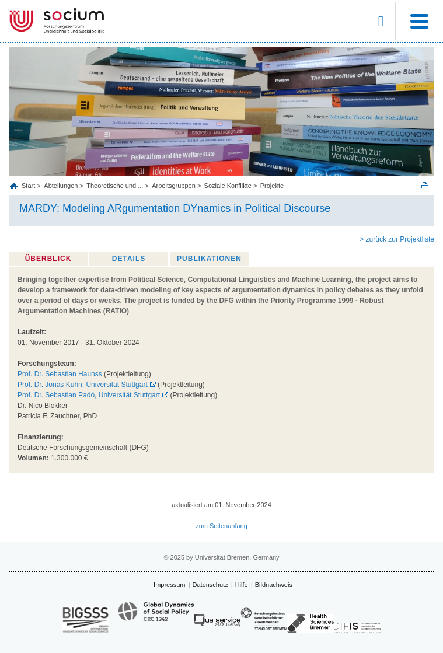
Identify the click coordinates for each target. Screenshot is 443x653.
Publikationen (209, 258)
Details (128, 258)
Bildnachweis (273, 584)
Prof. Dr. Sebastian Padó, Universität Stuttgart (89, 395)
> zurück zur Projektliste (397, 239)
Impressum (169, 584)
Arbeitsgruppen (174, 185)
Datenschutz (210, 584)
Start (29, 185)
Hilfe (241, 584)
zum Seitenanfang (221, 525)
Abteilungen (61, 185)
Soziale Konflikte (228, 185)
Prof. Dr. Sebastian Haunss (60, 374)
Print (424, 185)
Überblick (48, 258)
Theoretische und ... (114, 185)
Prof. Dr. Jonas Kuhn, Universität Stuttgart (83, 384)
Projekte (272, 185)
